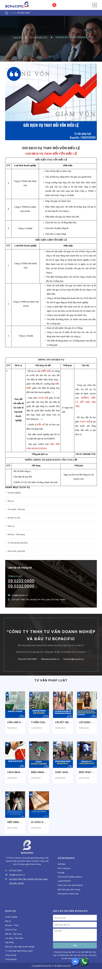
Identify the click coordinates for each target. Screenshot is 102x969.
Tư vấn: (13, 13)
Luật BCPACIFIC (64, 881)
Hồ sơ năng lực (64, 868)
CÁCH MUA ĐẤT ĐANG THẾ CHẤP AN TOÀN (15, 772)
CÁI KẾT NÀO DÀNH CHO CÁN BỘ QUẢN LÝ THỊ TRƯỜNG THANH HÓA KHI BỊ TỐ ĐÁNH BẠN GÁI (63, 722)
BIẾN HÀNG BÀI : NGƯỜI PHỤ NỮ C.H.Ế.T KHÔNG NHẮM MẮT (39, 772)
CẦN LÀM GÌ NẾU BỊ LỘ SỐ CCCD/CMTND (15, 722)
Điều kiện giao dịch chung (69, 889)
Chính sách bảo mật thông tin (70, 885)
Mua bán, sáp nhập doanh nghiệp (20, 946)
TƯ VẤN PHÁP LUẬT (39, 37)
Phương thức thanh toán (68, 894)
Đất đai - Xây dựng (16, 534)
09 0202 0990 (21, 581)
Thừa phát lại (11, 959)
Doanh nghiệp (14, 493)
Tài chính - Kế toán (16, 509)
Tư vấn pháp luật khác (18, 543)
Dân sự (11, 526)
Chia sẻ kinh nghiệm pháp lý (70, 877)
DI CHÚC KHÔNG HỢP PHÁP (39, 822)
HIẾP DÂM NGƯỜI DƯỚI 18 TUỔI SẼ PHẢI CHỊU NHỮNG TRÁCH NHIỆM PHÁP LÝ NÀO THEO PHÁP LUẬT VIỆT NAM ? (15, 822)
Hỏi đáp (61, 872)
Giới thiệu (61, 864)
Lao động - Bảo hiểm (14, 938)
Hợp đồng (9, 942)
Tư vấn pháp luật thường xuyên (19, 951)
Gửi (75, 945)
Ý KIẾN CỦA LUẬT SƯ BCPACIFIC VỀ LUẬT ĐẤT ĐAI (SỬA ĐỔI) (39, 722)
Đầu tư (11, 501)
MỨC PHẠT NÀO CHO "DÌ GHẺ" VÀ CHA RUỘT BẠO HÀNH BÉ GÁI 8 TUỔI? (87, 772)
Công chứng (10, 955)
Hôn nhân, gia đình (16, 551)
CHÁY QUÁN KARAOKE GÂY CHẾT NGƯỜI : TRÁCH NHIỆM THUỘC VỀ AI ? (63, 772)
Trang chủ (17, 37)
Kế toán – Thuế (11, 925)
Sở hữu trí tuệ (14, 518)
